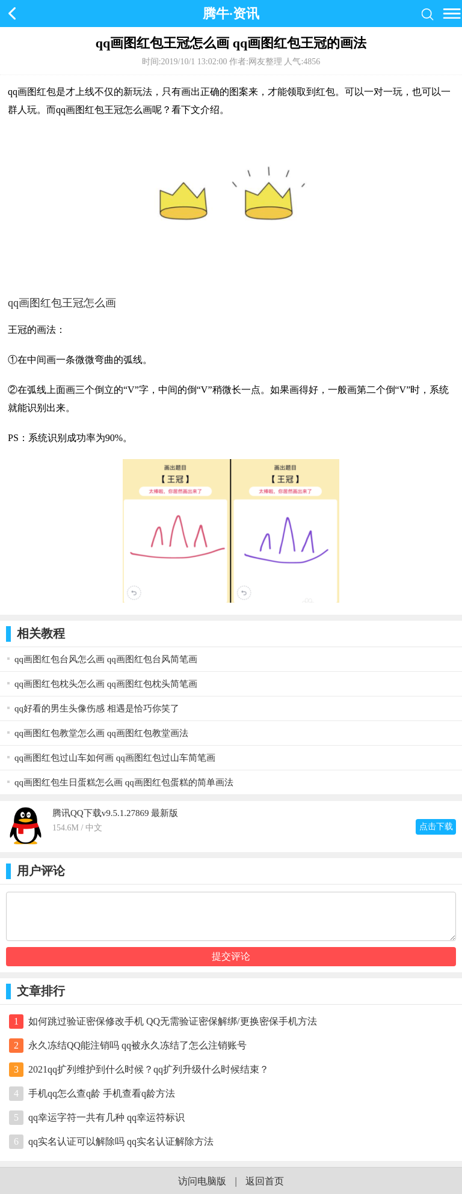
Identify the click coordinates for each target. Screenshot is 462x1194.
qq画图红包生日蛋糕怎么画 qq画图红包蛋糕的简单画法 (123, 782)
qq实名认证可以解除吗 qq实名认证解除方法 (121, 1141)
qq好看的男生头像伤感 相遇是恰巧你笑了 (96, 708)
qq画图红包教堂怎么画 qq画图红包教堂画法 (101, 733)
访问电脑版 (202, 1181)
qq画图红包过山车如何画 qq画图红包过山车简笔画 (114, 758)
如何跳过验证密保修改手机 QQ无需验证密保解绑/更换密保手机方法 (172, 1021)
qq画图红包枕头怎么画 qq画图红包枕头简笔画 (105, 684)
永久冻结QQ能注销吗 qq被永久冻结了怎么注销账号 (137, 1045)
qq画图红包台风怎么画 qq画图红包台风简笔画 (105, 659)
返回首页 (264, 1181)
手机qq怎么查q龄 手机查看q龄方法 (101, 1093)
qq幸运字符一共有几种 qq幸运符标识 (106, 1117)
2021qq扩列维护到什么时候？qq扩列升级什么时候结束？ (148, 1069)
